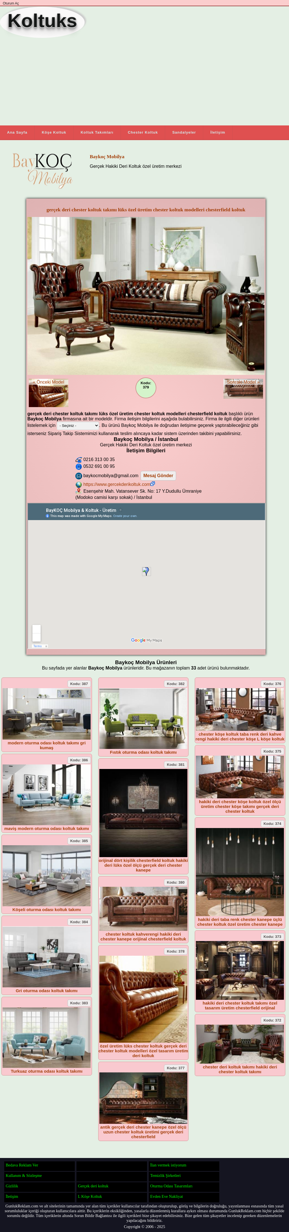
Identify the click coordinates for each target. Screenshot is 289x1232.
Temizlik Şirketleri (165, 1175)
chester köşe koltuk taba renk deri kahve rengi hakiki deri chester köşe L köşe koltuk (240, 736)
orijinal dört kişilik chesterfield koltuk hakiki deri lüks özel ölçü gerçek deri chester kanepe (143, 865)
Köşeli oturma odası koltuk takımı (46, 909)
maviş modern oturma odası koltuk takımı (46, 828)
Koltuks (42, 20)
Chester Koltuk (143, 132)
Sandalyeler (184, 132)
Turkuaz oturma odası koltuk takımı (46, 1071)
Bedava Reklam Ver (22, 1165)
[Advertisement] (127, 81)
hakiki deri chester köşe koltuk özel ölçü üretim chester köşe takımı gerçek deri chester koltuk (240, 806)
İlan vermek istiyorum (168, 1165)
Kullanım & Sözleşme (24, 1175)
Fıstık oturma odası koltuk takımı (143, 752)
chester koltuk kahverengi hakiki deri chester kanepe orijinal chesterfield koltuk (143, 936)
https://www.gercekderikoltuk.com (119, 484)
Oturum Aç (11, 3)
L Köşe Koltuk (90, 1196)
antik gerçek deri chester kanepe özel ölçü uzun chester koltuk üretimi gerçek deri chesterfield (143, 1132)
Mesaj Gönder (158, 475)
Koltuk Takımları (97, 132)
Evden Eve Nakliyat (166, 1196)
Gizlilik (12, 1186)
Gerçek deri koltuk (93, 1186)
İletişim (217, 132)
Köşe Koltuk (54, 132)
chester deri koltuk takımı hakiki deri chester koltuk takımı (240, 1069)
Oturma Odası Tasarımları (171, 1186)
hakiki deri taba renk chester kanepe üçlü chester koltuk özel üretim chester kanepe (240, 922)
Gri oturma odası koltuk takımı (47, 990)
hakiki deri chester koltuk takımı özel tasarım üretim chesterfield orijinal (240, 1005)
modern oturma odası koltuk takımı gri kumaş (47, 745)
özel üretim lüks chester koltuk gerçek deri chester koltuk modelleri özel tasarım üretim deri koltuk (143, 1051)
